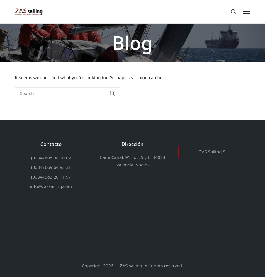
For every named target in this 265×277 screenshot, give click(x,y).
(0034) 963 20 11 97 (51, 177)
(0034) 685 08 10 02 (51, 158)
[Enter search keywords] (67, 93)
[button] (112, 93)
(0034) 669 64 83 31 (51, 167)
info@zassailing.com (51, 186)
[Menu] (246, 12)
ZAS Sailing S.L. (214, 151)
